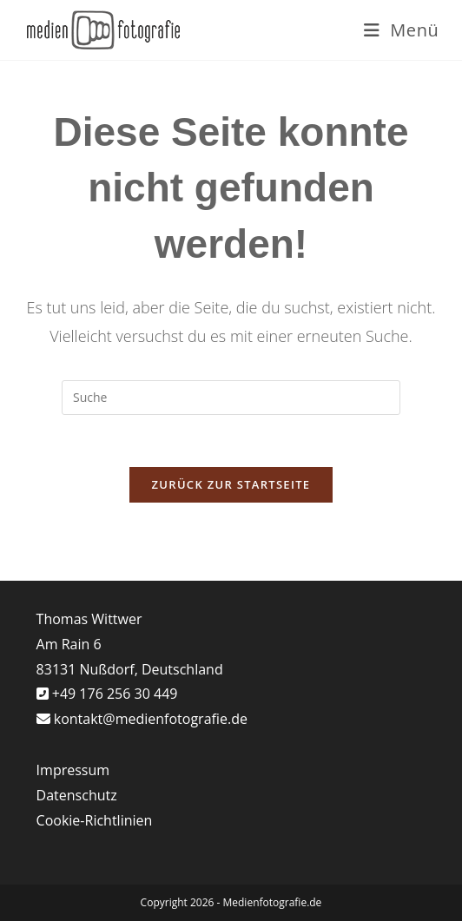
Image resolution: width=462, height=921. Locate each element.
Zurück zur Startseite (231, 484)
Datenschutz (76, 795)
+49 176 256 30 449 (113, 693)
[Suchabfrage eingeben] (231, 397)
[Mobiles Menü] (401, 30)
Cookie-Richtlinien (94, 820)
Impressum (72, 770)
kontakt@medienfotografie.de (151, 718)
